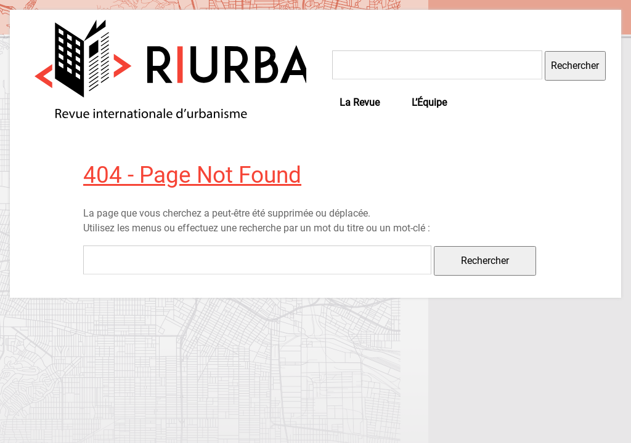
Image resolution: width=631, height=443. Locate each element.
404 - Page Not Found (192, 174)
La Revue (360, 102)
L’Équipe (429, 102)
